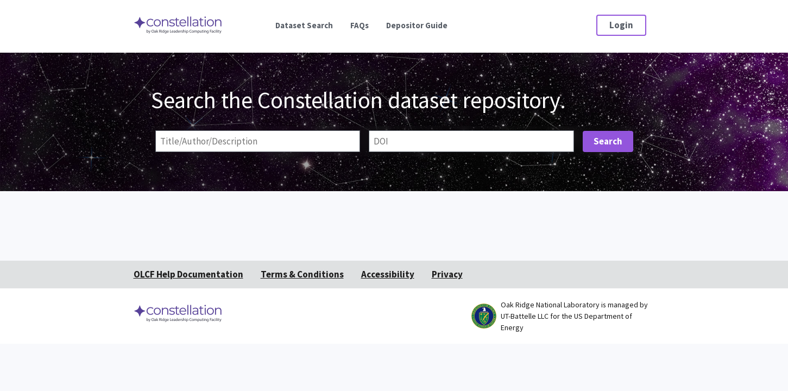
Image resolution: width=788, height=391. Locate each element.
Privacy (447, 274)
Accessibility (387, 274)
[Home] (179, 33)
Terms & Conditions (302, 274)
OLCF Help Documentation (188, 274)
